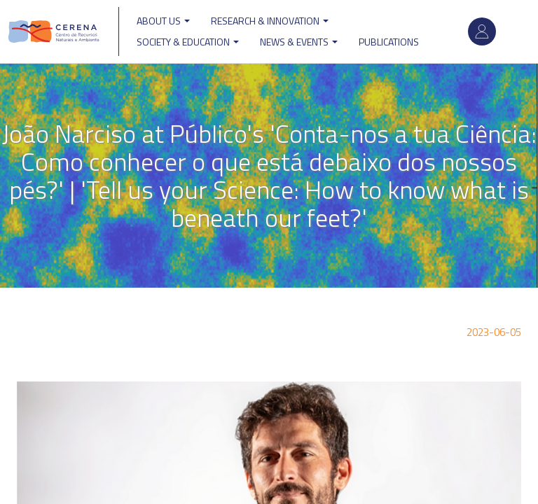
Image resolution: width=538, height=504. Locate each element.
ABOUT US (163, 20)
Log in (482, 32)
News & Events (299, 41)
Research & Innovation (270, 20)
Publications (389, 41)
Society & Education (188, 41)
